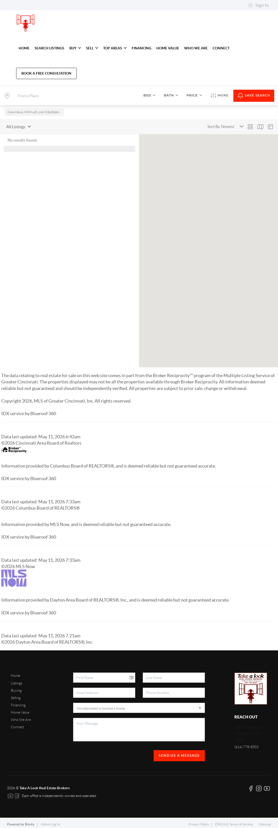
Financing (18, 702)
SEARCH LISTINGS (49, 48)
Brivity (30, 821)
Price (194, 95)
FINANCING (141, 48)
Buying (16, 688)
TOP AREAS (115, 48)
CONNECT (221, 48)
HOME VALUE (167, 48)
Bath (171, 95)
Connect (17, 724)
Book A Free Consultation (46, 73)
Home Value (20, 710)
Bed (150, 95)
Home (15, 673)
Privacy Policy (199, 821)
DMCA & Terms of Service (234, 821)
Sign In (258, 5)
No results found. (22, 137)
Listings (16, 680)
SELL (92, 48)
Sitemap (265, 821)
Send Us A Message (179, 753)
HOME (24, 48)
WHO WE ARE (196, 48)
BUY (75, 48)
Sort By (213, 123)
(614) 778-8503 (246, 744)
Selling (15, 695)
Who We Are (21, 717)
